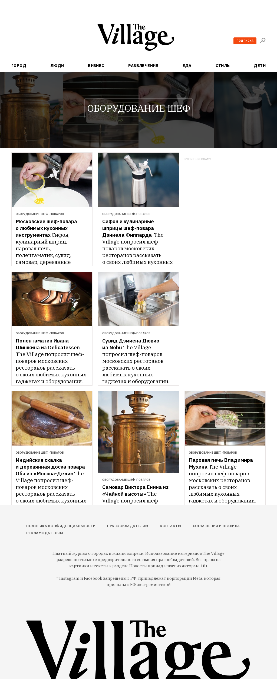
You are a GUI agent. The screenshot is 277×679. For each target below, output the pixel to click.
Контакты (170, 526)
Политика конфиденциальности (61, 526)
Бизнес (96, 65)
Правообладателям (127, 526)
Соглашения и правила (216, 526)
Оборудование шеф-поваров (40, 214)
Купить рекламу (197, 159)
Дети (260, 65)
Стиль (223, 65)
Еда (187, 65)
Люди (57, 65)
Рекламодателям (44, 533)
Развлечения (143, 65)
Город (18, 65)
